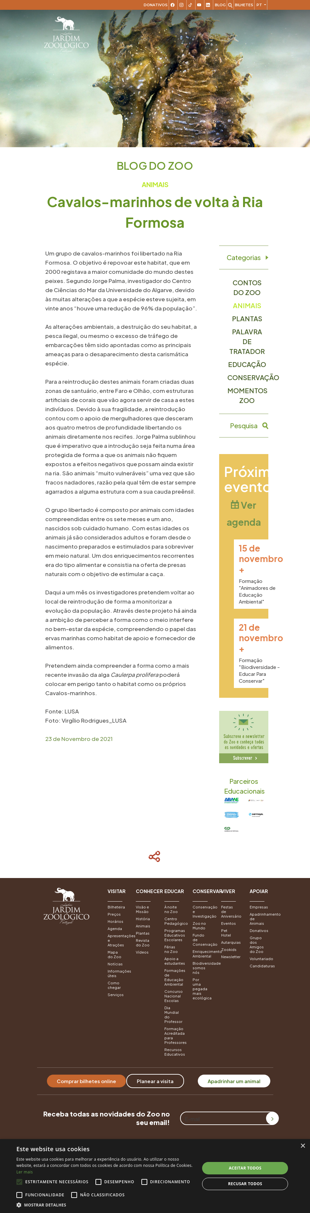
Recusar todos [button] (245, 1184)
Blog (220, 5)
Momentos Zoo (247, 395)
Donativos (156, 5)
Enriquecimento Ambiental (202, 953)
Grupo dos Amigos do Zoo (257, 945)
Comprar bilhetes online (86, 1081)
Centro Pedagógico (173, 921)
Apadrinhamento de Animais (259, 918)
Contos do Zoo (247, 287)
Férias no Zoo (171, 949)
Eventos (228, 923)
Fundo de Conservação (202, 939)
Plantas (247, 318)
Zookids (229, 949)
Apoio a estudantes (173, 961)
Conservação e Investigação (202, 911)
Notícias (115, 964)
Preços (114, 914)
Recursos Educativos (173, 1051)
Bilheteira (116, 907)
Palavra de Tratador (247, 341)
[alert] (155, 1176)
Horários (115, 921)
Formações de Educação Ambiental (173, 977)
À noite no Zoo (171, 909)
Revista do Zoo (143, 942)
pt (260, 5)
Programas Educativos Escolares (173, 935)
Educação (247, 364)
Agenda (115, 928)
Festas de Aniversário (230, 911)
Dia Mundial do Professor (173, 1015)
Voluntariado (259, 959)
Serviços (116, 995)
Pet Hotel (226, 932)
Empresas (259, 907)
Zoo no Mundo (199, 925)
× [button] (302, 1146)
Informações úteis (117, 973)
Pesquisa (243, 425)
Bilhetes (244, 5)
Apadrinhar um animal (234, 1081)
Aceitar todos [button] (245, 1168)
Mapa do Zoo (114, 954)
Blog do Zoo (155, 165)
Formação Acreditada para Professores (173, 1036)
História (143, 919)
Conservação (247, 377)
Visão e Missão (142, 909)
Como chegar (114, 985)
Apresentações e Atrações (117, 940)
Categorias (243, 257)
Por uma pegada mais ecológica (202, 988)
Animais (247, 305)
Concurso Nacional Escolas (173, 996)
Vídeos (142, 952)
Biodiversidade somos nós (202, 968)
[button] (117, 895)
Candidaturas (259, 966)
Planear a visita (155, 1081)
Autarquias (230, 942)
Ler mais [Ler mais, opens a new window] (24, 1172)
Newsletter (230, 957)
